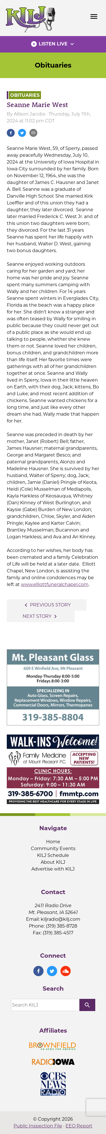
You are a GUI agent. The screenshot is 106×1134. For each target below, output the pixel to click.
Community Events (53, 848)
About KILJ (53, 862)
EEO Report (79, 1126)
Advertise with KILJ (53, 869)
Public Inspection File (38, 1126)
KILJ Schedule (53, 855)
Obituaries (53, 65)
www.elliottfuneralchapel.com (54, 584)
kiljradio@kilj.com (60, 919)
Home (53, 841)
